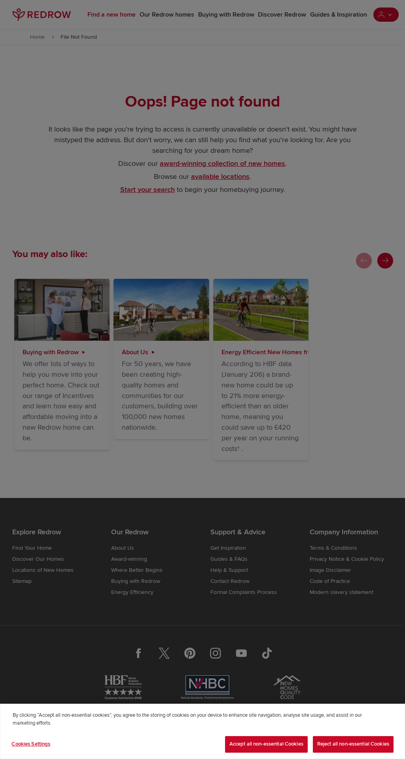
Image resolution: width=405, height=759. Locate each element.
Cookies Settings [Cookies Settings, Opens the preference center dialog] (30, 744)
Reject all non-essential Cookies (353, 744)
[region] (202, 731)
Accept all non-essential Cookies (266, 744)
